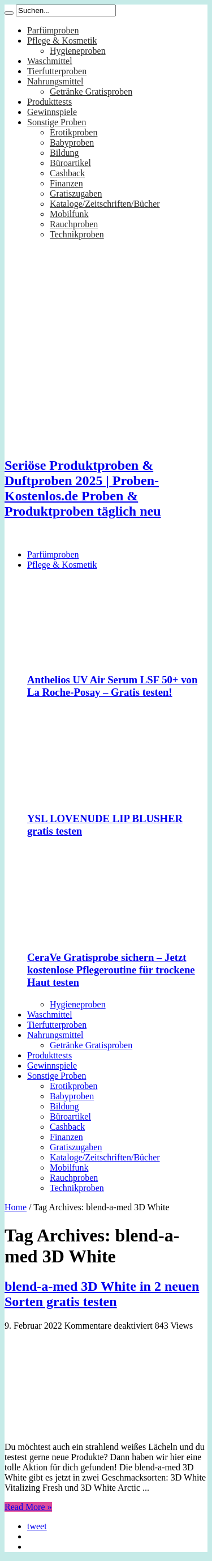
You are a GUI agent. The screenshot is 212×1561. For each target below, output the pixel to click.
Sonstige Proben (56, 122)
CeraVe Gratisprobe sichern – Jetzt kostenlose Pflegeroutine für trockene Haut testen (111, 969)
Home (16, 1207)
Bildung (64, 153)
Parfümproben (53, 30)
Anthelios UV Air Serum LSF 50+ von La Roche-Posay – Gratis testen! (112, 686)
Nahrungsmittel (55, 81)
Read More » (28, 1507)
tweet (37, 1526)
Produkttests (49, 102)
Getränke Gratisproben (91, 91)
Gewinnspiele (52, 112)
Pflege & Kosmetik (62, 40)
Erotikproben (73, 132)
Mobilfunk (69, 214)
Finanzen (66, 183)
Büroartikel (70, 163)
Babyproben (72, 142)
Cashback (67, 173)
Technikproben (77, 234)
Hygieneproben (78, 51)
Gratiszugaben (76, 193)
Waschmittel (49, 61)
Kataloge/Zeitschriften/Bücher (105, 204)
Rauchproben (74, 224)
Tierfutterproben (56, 71)
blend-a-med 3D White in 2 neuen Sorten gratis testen (102, 1294)
